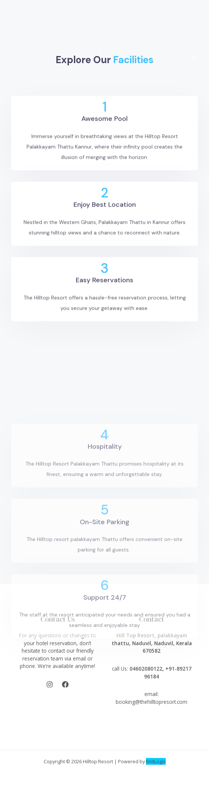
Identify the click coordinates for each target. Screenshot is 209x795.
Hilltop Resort (98, 761)
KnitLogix (156, 761)
